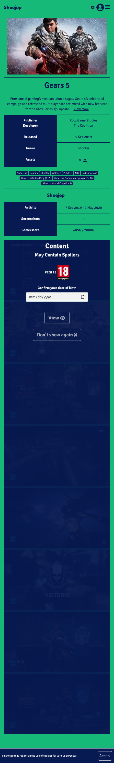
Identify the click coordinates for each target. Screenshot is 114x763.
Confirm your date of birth (57, 288)
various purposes (67, 755)
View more (81, 109)
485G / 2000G (83, 230)
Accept (105, 755)
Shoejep (13, 7)
